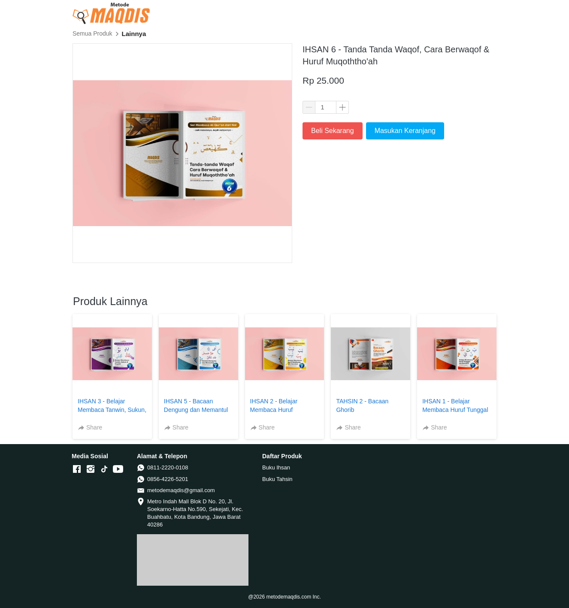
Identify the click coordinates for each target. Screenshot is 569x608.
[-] (77, 469)
